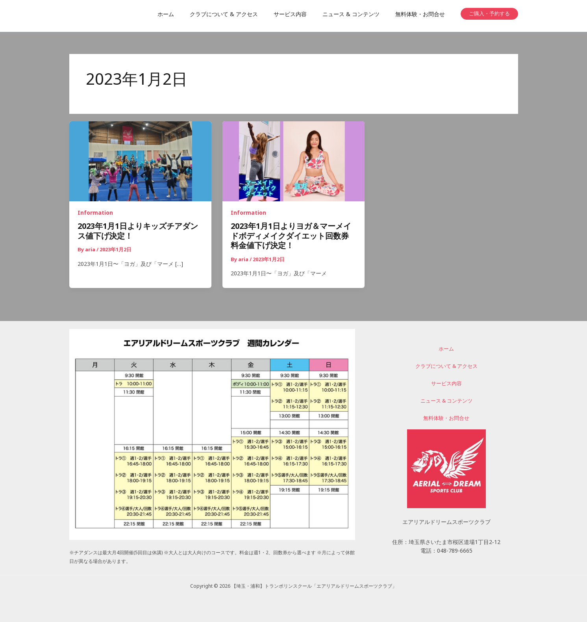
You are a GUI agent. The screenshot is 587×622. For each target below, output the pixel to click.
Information (95, 213)
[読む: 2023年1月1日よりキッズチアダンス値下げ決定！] (140, 162)
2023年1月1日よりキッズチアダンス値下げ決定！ (138, 232)
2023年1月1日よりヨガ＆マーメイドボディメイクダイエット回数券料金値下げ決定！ (291, 236)
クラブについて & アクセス (446, 368)
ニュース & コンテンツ (446, 401)
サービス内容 (446, 385)
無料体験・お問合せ (446, 418)
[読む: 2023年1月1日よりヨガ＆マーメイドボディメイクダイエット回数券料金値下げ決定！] (293, 162)
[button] (489, 14)
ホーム (446, 351)
